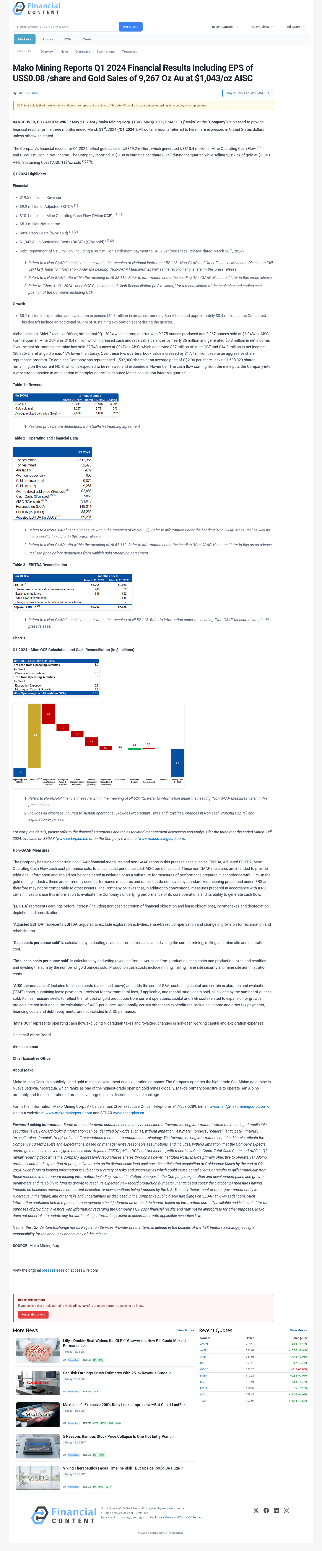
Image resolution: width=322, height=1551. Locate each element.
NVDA (203, 1388)
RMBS (104, 1460)
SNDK (97, 1394)
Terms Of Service (190, 1525)
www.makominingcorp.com (69, 1113)
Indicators (293, 27)
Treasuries (129, 51)
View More (184, 1330)
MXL (114, 1427)
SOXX (122, 1427)
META (203, 1375)
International (106, 51)
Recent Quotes (222, 27)
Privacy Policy (164, 1525)
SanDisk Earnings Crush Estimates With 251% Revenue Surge (117, 1376)
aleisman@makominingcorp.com (238, 1106)
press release (53, 1270)
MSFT (203, 1382)
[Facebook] (266, 1523)
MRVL (106, 1427)
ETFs (68, 39)
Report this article (33, 1314)
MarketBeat (74, 1361)
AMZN (204, 1344)
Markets (24, 39)
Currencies (82, 51)
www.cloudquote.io (174, 1516)
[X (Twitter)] (256, 1523)
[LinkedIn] (276, 1523)
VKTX (111, 1493)
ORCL (203, 1394)
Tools (87, 39)
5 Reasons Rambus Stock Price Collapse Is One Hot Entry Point (119, 1442)
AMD (203, 1357)
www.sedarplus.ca (128, 1113)
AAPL (203, 1350)
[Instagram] (286, 1523)
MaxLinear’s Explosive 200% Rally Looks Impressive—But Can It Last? (124, 1409)
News (64, 51)
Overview (47, 51)
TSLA (203, 1401)
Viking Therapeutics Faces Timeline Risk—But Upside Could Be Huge (123, 1475)
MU (96, 1460)
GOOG (204, 1369)
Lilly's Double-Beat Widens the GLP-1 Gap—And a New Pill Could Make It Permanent (124, 1344)
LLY (96, 1361)
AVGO (97, 1427)
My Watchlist (260, 27)
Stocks (47, 39)
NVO (103, 1361)
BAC (202, 1363)
